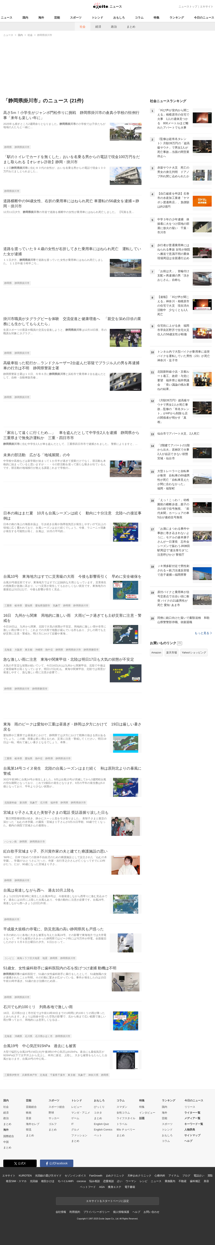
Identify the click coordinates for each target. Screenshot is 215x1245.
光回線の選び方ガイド (48, 1175)
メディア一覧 (192, 1118)
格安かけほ (47, 1181)
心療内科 (159, 1175)
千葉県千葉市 (57, 1075)
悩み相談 (94, 1181)
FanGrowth (95, 1175)
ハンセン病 (10, 841)
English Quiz (101, 1124)
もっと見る (203, 633)
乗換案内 (170, 1181)
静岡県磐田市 (91, 649)
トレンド (97, 17)
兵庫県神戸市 (29, 1075)
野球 (51, 1112)
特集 (156, 17)
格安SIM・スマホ (16, 1181)
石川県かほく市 (44, 1036)
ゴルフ (53, 1124)
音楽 (28, 1118)
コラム (139, 17)
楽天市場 (171, 652)
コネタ (98, 1112)
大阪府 (18, 649)
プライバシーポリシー (96, 1211)
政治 (114, 26)
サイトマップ (192, 1135)
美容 (206, 1181)
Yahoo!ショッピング (194, 652)
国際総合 (8, 1136)
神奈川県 (93, 1075)
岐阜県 (18, 605)
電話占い (199, 1175)
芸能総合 (31, 1106)
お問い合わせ (151, 1211)
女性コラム (123, 1112)
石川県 (44, 802)
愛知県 (28, 605)
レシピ (144, 1181)
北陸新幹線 (10, 802)
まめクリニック (115, 1175)
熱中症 (49, 649)
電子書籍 (130, 1186)
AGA (102, 1186)
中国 (6, 1141)
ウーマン (131, 1181)
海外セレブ (32, 1124)
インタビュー (147, 1112)
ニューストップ (188, 6)
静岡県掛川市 (22, 147)
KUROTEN (25, 1175)
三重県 (8, 605)
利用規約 (74, 1211)
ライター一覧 (192, 1112)
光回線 (34, 1181)
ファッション (79, 1135)
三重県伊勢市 (11, 1075)
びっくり (99, 1106)
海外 (41, 17)
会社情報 (61, 1211)
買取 (210, 1175)
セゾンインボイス (75, 1175)
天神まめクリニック (139, 1175)
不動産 (183, 1181)
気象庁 (56, 605)
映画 (28, 1112)
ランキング (176, 17)
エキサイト (206, 6)
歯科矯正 (195, 1181)
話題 (142, 1118)
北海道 (8, 649)
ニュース (6, 17)
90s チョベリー (126, 1129)
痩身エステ (114, 1186)
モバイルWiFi (66, 1181)
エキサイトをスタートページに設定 (107, 1200)
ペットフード (88, 1186)
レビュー (76, 1106)
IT (72, 1124)
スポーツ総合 (57, 1106)
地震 (44, 958)
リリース (190, 1106)
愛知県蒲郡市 (42, 605)
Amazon (156, 652)
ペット (98, 1135)
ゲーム (75, 1118)
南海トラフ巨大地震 (28, 958)
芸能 (57, 17)
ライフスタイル (126, 1118)
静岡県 (8, 147)
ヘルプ (188, 1140)
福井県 (54, 802)
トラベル (122, 1124)
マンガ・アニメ (80, 1112)
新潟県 (23, 802)
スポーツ (76, 17)
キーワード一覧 (193, 1124)
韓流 (28, 1129)
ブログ (186, 1175)
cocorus (81, 1181)
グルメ (75, 1129)
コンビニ (9, 958)
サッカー (54, 1118)
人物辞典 (189, 1129)
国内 (25, 17)
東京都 (28, 649)
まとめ (131, 26)
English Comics (103, 1129)
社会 (82, 26)
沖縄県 (39, 649)
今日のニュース (204, 17)
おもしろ (119, 17)
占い (119, 1181)
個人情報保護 (121, 1211)
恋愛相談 (108, 1181)
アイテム (173, 1175)
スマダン (122, 1106)
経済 (98, 26)
